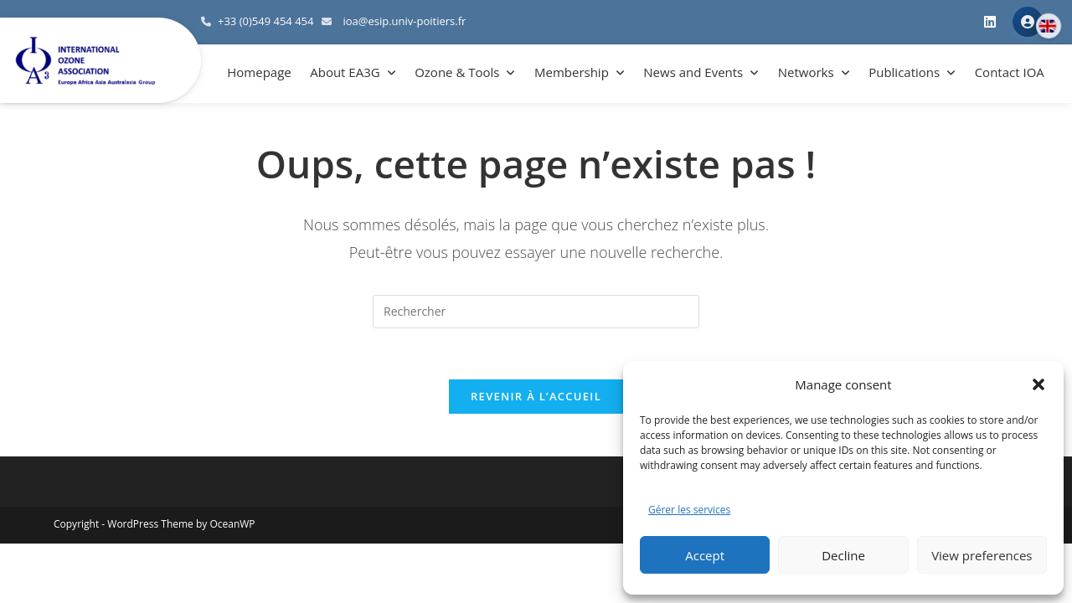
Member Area (1027, 21)
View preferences (981, 555)
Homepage (259, 72)
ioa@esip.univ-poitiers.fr (404, 20)
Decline (843, 555)
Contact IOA (1009, 72)
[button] (1038, 384)
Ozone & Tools (457, 72)
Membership (571, 72)
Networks (806, 72)
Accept (704, 555)
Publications (904, 72)
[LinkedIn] (990, 22)
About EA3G (344, 72)
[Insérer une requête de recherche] (536, 311)
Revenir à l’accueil (536, 396)
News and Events (693, 72)
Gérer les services (689, 509)
